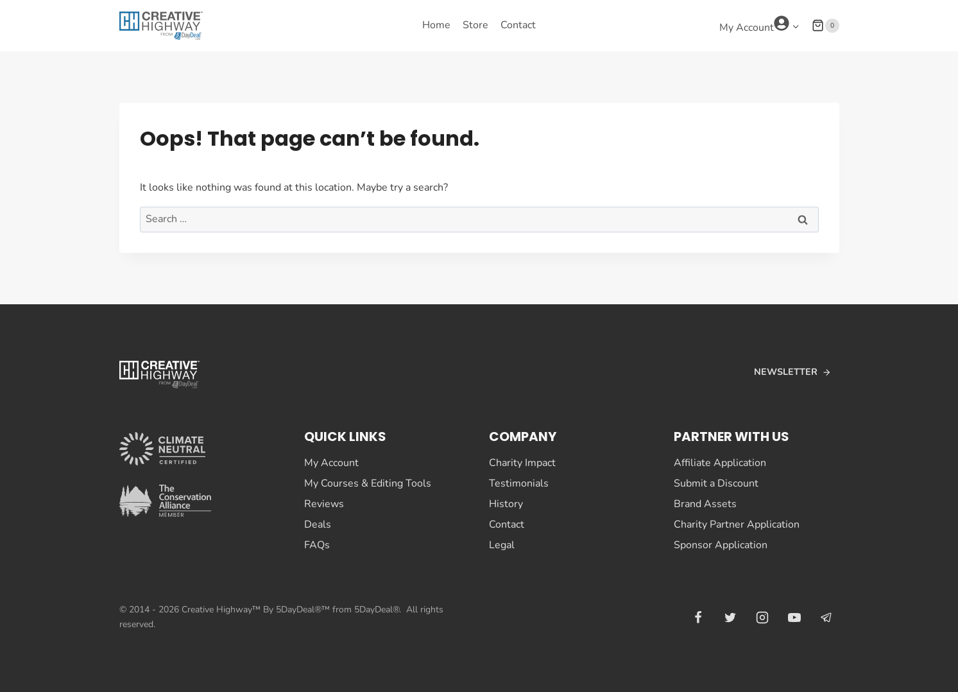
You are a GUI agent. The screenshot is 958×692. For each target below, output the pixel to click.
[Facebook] (698, 617)
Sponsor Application (720, 545)
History (506, 504)
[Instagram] (762, 617)
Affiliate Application (720, 463)
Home (436, 25)
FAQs (317, 545)
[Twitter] (730, 617)
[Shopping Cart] (825, 26)
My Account (331, 463)
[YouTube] (794, 617)
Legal (502, 545)
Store (475, 25)
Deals (317, 524)
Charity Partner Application (737, 524)
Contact (518, 25)
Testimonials (519, 483)
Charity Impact (522, 463)
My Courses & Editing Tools (367, 483)
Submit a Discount (716, 483)
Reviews (324, 504)
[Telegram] (826, 617)
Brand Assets (705, 504)
